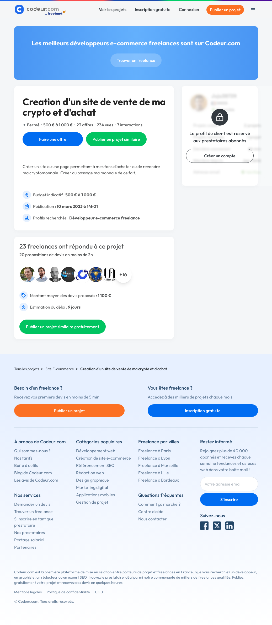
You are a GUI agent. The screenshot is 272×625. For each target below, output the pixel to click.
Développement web (95, 450)
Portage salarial (29, 539)
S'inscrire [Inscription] (229, 499)
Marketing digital (92, 487)
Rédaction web (90, 472)
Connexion (189, 9)
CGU (99, 592)
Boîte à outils (26, 465)
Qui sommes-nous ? (32, 450)
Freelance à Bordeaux (158, 480)
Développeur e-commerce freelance (104, 217)
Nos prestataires (29, 532)
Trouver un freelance (136, 60)
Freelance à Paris (154, 450)
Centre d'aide (150, 511)
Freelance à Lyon (154, 458)
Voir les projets (112, 9)
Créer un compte (220, 155)
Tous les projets (26, 369)
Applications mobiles (95, 494)
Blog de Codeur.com (33, 472)
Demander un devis (32, 504)
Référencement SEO (95, 465)
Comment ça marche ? (159, 504)
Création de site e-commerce (103, 458)
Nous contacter (152, 518)
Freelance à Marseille (158, 465)
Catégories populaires (99, 442)
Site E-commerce (59, 369)
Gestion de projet (92, 502)
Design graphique (92, 480)
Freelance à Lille (153, 472)
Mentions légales (28, 592)
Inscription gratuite (152, 9)
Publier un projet (225, 9)
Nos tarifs (23, 458)
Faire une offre (52, 139)
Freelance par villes (158, 442)
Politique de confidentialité (68, 592)
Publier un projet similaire (116, 139)
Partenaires (25, 547)
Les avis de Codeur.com (36, 480)
